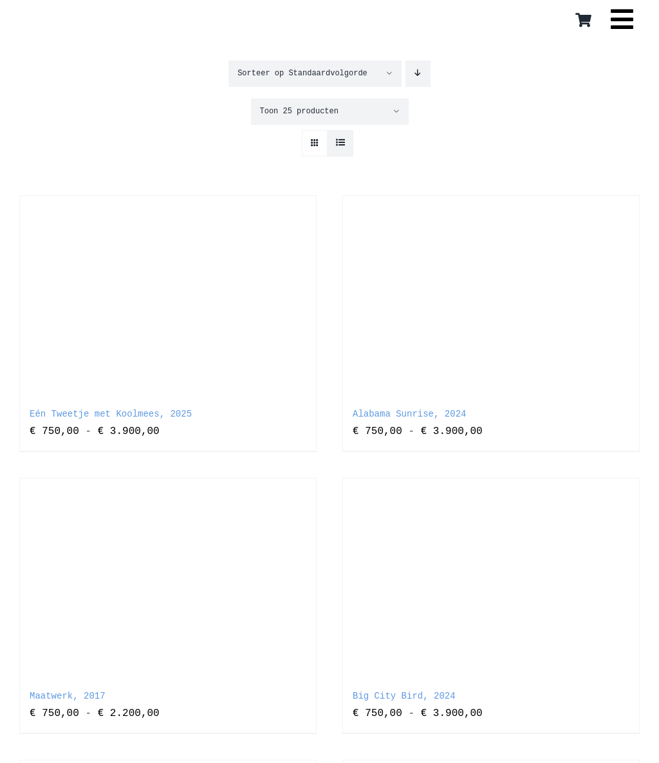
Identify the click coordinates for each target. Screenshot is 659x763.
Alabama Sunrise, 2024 (409, 414)
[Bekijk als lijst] (340, 143)
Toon (299, 111)
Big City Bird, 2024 (404, 696)
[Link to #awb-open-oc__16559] (622, 23)
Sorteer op (302, 73)
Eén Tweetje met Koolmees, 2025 (111, 414)
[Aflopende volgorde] (418, 74)
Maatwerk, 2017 (68, 696)
